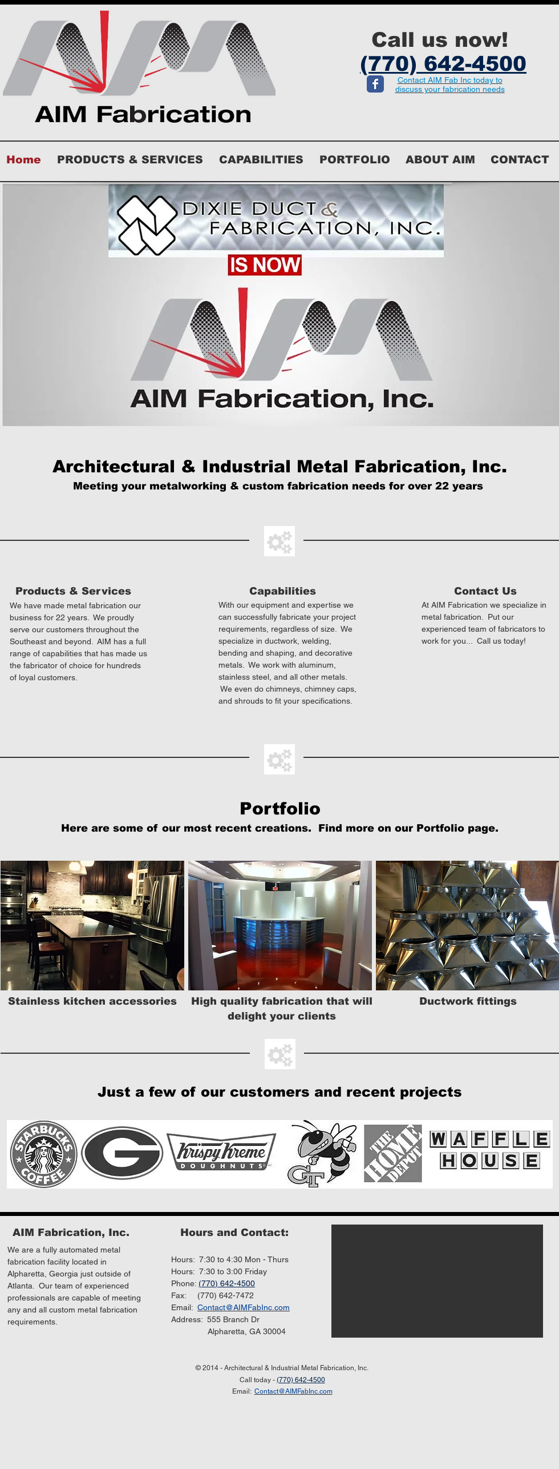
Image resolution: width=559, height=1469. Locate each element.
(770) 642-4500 (227, 1283)
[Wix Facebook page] (375, 84)
